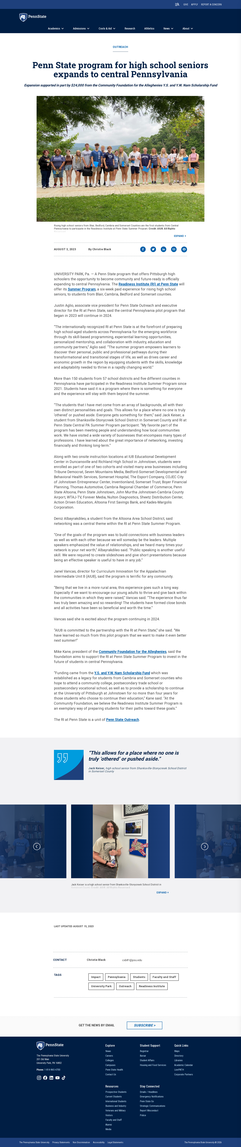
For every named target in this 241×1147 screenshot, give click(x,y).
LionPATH (179, 1069)
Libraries (178, 1060)
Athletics (149, 28)
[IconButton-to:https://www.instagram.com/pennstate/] (39, 1077)
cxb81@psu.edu (132, 960)
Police (143, 1115)
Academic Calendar (183, 1065)
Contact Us (110, 1074)
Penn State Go (147, 1101)
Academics (54, 28)
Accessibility (99, 1142)
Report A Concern (211, 4)
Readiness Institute (152, 986)
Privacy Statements (61, 1142)
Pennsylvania (116, 977)
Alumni (108, 1124)
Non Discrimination (81, 1142)
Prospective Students (115, 1092)
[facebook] (143, 250)
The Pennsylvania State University (34, 1142)
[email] (174, 250)
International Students (115, 1101)
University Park (101, 986)
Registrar (144, 1051)
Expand (179, 236)
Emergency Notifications (152, 1096)
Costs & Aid (105, 28)
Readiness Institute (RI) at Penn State (148, 284)
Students (139, 977)
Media (108, 1129)
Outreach (120, 47)
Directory (178, 1055)
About (186, 28)
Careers (109, 1055)
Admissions (79, 28)
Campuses (110, 1065)
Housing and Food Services (153, 1065)
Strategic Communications (152, 1105)
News (167, 28)
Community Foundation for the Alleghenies (132, 652)
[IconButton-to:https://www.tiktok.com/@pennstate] (63, 1077)
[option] (120, 849)
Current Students (113, 1096)
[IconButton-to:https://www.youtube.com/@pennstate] (57, 1077)
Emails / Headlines (149, 1092)
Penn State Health (114, 1069)
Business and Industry (115, 1105)
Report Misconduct (149, 1110)
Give (186, 4)
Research (130, 28)
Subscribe (143, 1025)
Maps (177, 1051)
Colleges (109, 1060)
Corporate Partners (183, 1074)
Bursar (143, 1055)
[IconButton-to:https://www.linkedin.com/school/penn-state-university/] (51, 1077)
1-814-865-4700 (52, 1069)
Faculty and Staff (164, 977)
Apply (194, 4)
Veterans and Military (115, 1110)
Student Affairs (147, 1060)
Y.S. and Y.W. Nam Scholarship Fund (122, 673)
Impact (96, 977)
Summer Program (82, 289)
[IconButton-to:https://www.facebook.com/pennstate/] (45, 1077)
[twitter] (153, 250)
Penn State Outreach (122, 720)
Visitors (109, 1115)
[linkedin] (163, 250)
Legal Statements (115, 1142)
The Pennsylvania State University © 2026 (203, 1142)
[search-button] (177, 4)
